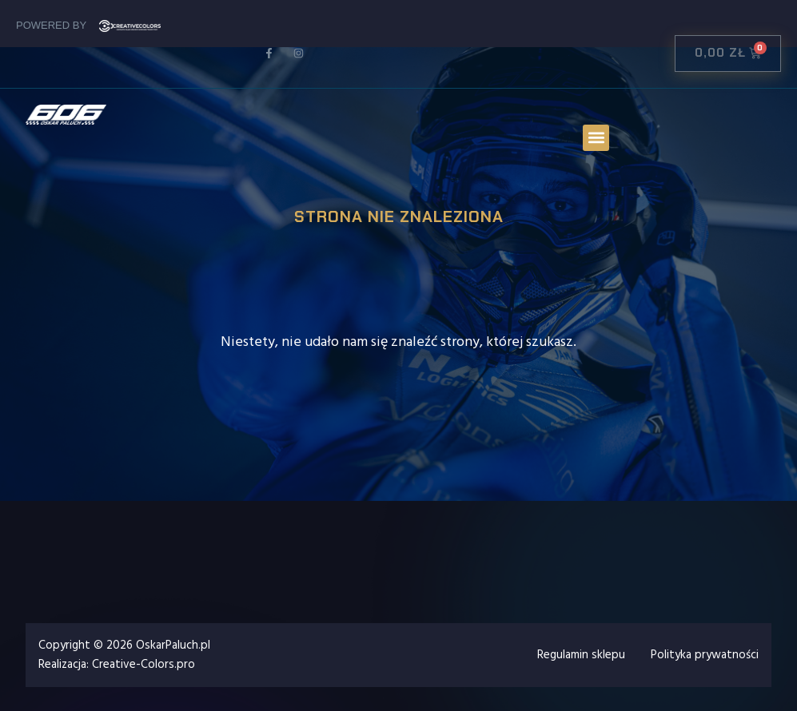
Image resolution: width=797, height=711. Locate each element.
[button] (596, 138)
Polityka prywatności (705, 655)
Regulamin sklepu (581, 655)
